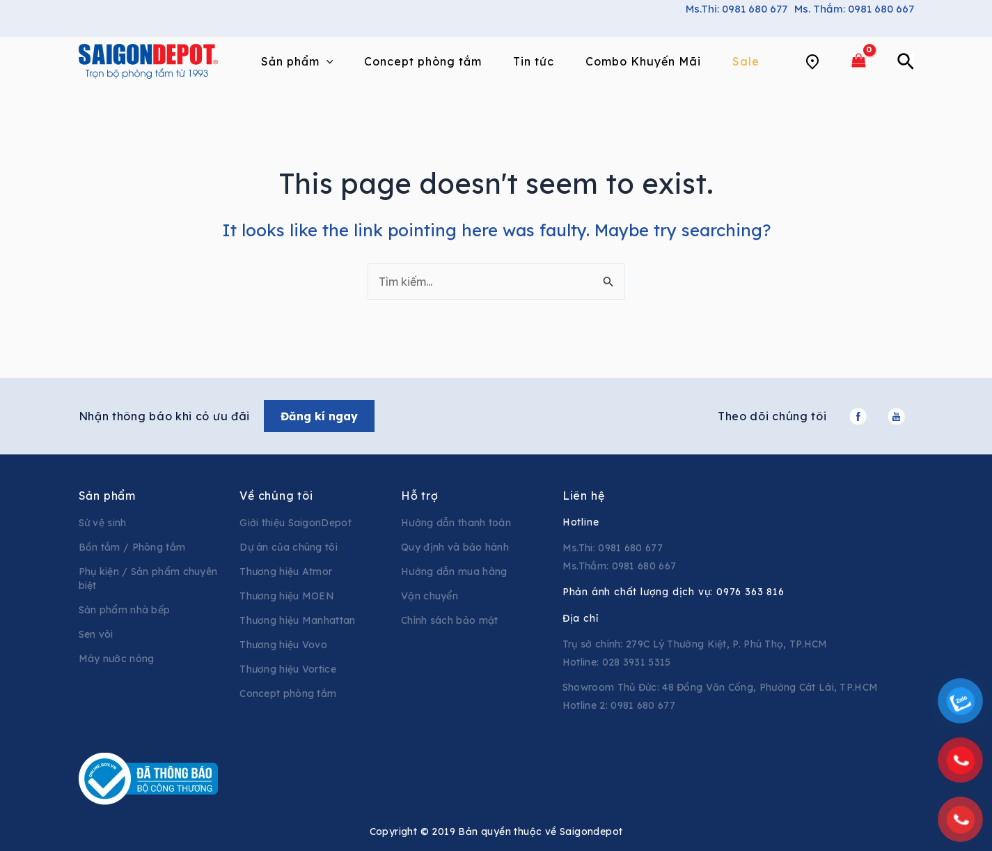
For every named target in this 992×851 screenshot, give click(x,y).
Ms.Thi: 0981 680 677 (736, 8)
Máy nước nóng (117, 658)
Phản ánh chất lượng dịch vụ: (673, 591)
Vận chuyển (429, 596)
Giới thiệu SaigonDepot (295, 522)
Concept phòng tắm (287, 693)
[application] (326, 61)
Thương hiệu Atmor (285, 571)
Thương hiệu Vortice (287, 669)
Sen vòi (96, 634)
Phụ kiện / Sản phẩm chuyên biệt (148, 578)
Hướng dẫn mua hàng (454, 571)
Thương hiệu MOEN (286, 596)
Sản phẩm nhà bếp (125, 610)
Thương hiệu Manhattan (297, 620)
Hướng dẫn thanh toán (456, 522)
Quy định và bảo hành (455, 547)
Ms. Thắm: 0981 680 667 (854, 8)
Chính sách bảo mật (449, 620)
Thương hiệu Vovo (283, 644)
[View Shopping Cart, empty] (859, 61)
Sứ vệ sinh (103, 522)
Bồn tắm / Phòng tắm (132, 547)
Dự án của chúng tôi (288, 547)
